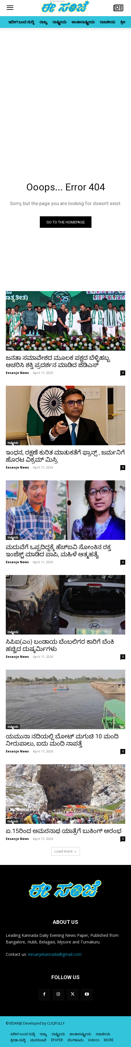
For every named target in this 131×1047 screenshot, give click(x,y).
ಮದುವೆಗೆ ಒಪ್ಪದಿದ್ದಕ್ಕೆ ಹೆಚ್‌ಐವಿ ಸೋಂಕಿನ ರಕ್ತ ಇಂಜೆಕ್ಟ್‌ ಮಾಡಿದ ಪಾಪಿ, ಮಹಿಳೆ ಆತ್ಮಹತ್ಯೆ (58, 551)
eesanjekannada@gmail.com (55, 954)
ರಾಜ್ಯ (11, 348)
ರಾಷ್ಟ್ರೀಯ (13, 443)
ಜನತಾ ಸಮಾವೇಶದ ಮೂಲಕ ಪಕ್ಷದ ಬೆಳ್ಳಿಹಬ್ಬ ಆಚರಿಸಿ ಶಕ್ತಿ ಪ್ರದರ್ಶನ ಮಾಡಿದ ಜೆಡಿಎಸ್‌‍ (58, 361)
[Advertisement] (65, 96)
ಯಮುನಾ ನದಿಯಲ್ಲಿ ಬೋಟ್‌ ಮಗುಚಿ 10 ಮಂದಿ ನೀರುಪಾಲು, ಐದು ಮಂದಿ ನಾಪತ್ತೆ (62, 740)
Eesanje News (17, 372)
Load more (66, 851)
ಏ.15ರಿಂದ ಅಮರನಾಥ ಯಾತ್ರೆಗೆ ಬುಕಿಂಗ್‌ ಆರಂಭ (63, 831)
